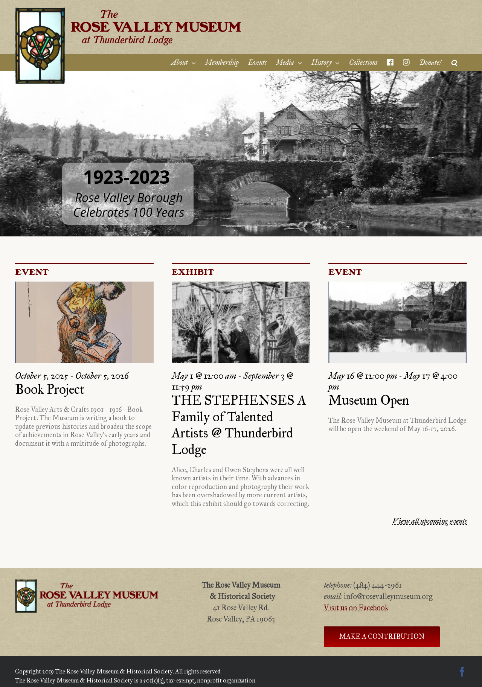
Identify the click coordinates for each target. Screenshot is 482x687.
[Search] (454, 62)
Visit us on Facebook (356, 607)
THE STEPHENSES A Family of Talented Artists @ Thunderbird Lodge (239, 425)
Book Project (50, 389)
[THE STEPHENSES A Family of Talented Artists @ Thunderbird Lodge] (241, 322)
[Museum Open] (397, 322)
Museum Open (368, 400)
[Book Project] (84, 322)
